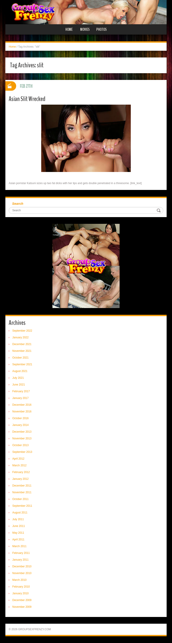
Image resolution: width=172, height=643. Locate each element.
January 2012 (20, 478)
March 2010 (19, 579)
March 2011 (19, 546)
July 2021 (18, 377)
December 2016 (21, 404)
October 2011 (20, 499)
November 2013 (21, 438)
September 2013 (22, 452)
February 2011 (21, 553)
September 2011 (22, 505)
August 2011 (19, 512)
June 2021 (18, 384)
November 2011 (21, 492)
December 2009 (21, 600)
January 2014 (20, 425)
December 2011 (21, 485)
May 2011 (18, 532)
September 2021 (22, 364)
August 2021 (19, 371)
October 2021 (20, 357)
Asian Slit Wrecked (27, 98)
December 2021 (21, 344)
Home (69, 29)
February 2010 (21, 586)
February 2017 (21, 391)
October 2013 (20, 445)
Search (17, 203)
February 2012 (21, 472)
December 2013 (21, 431)
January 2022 (20, 337)
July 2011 (18, 519)
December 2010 (21, 566)
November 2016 (21, 411)
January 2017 (20, 398)
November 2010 (21, 573)
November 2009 (21, 606)
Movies (85, 29)
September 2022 (22, 330)
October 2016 (20, 418)
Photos (101, 29)
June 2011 (18, 526)
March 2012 (19, 465)
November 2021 (21, 350)
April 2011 (18, 539)
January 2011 (20, 559)
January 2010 (20, 593)
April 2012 (18, 458)
